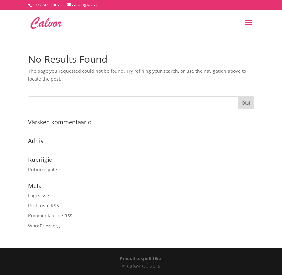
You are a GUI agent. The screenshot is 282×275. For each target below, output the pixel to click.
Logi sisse (38, 195)
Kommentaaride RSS (50, 216)
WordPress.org (44, 226)
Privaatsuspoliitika (140, 259)
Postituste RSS (43, 206)
